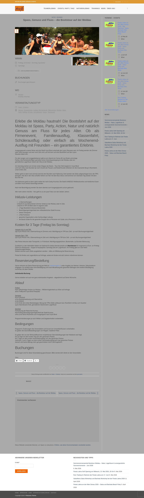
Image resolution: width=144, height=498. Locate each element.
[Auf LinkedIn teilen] (63, 367)
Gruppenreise (28, 110)
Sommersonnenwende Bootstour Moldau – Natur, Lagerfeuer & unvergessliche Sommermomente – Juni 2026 (116, 123)
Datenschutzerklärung (41, 492)
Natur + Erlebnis (57, 17)
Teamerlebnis (50, 8)
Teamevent (51, 112)
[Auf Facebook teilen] (50, 367)
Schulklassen (38, 112)
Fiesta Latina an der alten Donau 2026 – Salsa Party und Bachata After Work (123, 47)
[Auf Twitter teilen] (53, 367)
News (103, 8)
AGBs (30, 492)
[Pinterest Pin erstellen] (60, 367)
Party (20, 112)
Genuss (20, 110)
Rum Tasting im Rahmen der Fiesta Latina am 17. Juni (116, 138)
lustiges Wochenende (40, 110)
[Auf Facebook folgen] (122, 1)
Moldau (20, 95)
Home (17, 492)
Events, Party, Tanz (66, 8)
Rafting (24, 112)
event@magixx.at (55, 265)
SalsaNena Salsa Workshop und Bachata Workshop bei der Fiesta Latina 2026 (115, 145)
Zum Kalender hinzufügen (28, 71)
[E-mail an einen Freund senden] (57, 367)
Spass (45, 112)
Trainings (95, 8)
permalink (79, 374)
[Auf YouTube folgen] (128, 1)
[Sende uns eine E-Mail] (126, 1)
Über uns (111, 8)
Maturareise (52, 110)
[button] (117, 1)
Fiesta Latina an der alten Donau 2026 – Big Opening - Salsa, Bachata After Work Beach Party (123, 28)
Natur (64, 110)
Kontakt (53, 492)
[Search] (128, 8)
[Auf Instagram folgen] (124, 1)
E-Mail (17, 462)
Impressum (23, 492)
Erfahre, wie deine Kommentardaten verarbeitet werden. (72, 445)
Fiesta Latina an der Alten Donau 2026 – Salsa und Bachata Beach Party (116, 153)
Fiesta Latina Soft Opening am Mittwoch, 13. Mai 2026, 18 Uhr (115, 132)
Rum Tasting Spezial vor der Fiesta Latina (123, 99)
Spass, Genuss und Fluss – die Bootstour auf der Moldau (35, 393)
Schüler (30, 112)
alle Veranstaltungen (112, 110)
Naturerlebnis (83, 8)
